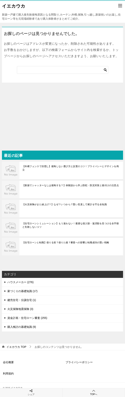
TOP (16, 346)
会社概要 (8, 362)
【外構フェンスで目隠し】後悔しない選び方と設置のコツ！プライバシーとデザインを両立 (70, 168)
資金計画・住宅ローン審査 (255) (27, 317)
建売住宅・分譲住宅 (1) (21, 300)
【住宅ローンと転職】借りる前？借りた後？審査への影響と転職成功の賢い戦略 (65, 242)
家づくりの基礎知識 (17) (22, 291)
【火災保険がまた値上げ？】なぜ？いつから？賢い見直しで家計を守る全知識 (64, 204)
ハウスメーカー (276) (20, 282)
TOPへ (94, 392)
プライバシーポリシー (79, 362)
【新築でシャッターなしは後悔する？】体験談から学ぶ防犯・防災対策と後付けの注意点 (70, 185)
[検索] (62, 70)
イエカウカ (13, 5)
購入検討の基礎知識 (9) (21, 326)
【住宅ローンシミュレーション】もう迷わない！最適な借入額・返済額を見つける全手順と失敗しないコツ (70, 225)
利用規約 (8, 373)
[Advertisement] (62, 112)
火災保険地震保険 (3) (20, 309)
